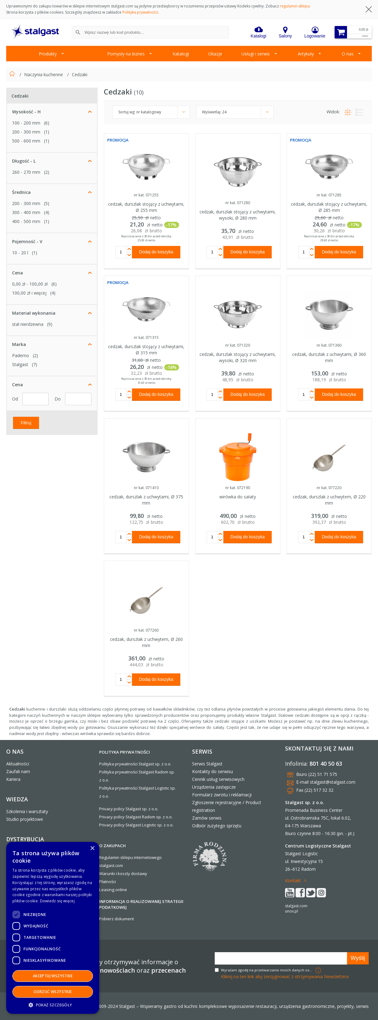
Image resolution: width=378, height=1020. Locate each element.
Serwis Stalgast (207, 764)
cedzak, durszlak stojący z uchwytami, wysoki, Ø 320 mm (238, 357)
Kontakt (293, 880)
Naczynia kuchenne (44, 74)
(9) (49, 324)
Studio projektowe (24, 819)
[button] (52, 1005)
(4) (46, 212)
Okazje (215, 54)
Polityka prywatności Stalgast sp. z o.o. (135, 764)
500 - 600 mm (26, 141)
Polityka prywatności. (140, 12)
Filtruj (26, 422)
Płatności (107, 881)
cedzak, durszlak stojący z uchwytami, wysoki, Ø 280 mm (238, 215)
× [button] (92, 848)
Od (15, 399)
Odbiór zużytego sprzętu (216, 826)
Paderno (20, 355)
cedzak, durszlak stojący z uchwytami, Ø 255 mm (146, 207)
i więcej (29, 293)
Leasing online (113, 889)
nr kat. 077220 (329, 487)
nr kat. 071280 (237, 202)
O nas (348, 54)
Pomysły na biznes (126, 54)
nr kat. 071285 (329, 195)
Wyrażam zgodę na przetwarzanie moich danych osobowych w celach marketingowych (267, 970)
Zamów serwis (207, 818)
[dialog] (52, 928)
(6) (46, 123)
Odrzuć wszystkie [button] (52, 991)
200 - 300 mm (26, 132)
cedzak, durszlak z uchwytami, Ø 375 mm (146, 500)
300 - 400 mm (26, 212)
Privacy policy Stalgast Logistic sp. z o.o (136, 825)
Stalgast (20, 364)
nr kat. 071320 (237, 345)
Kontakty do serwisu (212, 771)
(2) (46, 172)
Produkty (48, 54)
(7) (34, 364)
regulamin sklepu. (295, 6)
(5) (46, 203)
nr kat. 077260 (146, 630)
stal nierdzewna (27, 324)
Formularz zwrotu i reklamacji (222, 795)
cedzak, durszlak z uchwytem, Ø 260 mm (146, 642)
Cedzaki (79, 74)
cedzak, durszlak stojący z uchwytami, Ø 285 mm (329, 207)
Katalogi (181, 54)
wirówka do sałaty (237, 497)
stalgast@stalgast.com (332, 782)
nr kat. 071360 (329, 345)
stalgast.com (296, 905)
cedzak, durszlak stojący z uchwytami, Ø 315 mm (146, 350)
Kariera (13, 779)
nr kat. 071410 (146, 487)
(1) (46, 132)
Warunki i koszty (114, 873)
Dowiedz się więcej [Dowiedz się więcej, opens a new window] (57, 901)
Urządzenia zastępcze (214, 787)
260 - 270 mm (26, 172)
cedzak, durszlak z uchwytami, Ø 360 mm (329, 357)
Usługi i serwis (255, 54)
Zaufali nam (18, 771)
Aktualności (17, 764)
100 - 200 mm (26, 123)
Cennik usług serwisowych (218, 779)
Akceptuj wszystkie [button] (53, 975)
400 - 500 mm (26, 221)
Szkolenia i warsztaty (27, 811)
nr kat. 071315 (146, 337)
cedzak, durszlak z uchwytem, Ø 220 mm (329, 500)
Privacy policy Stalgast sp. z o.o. (128, 809)
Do (58, 399)
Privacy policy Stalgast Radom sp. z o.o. (136, 817)
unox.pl (291, 911)
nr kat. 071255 (146, 195)
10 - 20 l (20, 253)
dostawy (139, 873)
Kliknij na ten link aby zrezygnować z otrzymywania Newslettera (285, 976)
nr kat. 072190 (237, 487)
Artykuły (306, 54)
